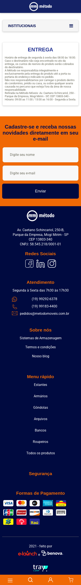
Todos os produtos (40, 453)
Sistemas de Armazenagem (41, 338)
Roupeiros (40, 442)
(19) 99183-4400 (44, 306)
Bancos (40, 430)
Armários (41, 396)
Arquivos (40, 419)
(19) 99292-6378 (44, 299)
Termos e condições (40, 347)
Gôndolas (40, 407)
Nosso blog (40, 356)
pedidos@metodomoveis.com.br (44, 314)
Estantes (40, 385)
